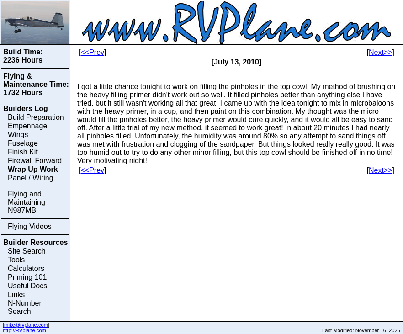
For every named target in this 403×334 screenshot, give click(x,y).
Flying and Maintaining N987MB (26, 202)
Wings (18, 134)
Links (16, 294)
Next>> (380, 52)
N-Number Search (25, 307)
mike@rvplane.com (26, 325)
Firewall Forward (35, 160)
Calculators (26, 268)
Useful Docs (27, 286)
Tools (16, 260)
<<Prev (92, 52)
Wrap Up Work (33, 169)
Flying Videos (30, 226)
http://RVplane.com (24, 330)
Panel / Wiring (30, 178)
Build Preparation (36, 117)
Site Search (27, 251)
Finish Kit (23, 152)
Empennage (27, 126)
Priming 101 (27, 277)
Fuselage (23, 143)
